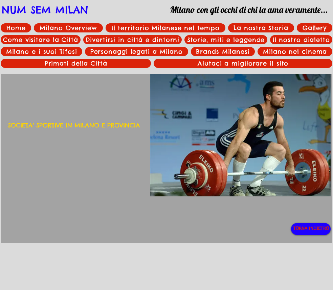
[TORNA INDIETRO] (311, 229)
